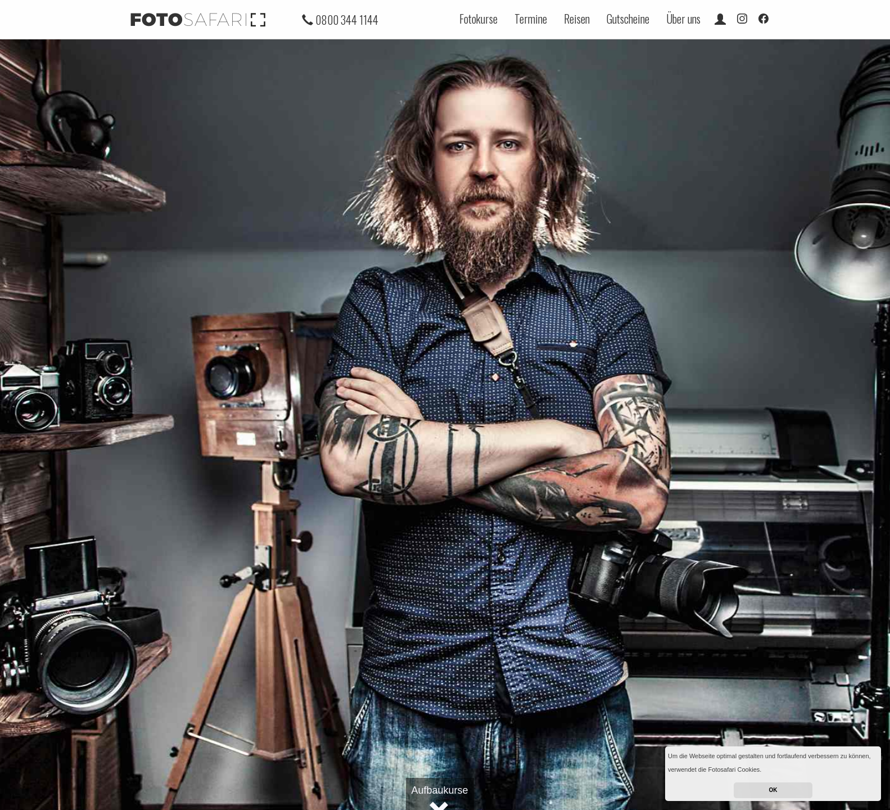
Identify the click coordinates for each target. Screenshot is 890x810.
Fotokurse (478, 18)
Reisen (577, 18)
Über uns (683, 18)
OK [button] (773, 790)
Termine (530, 18)
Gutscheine (628, 18)
